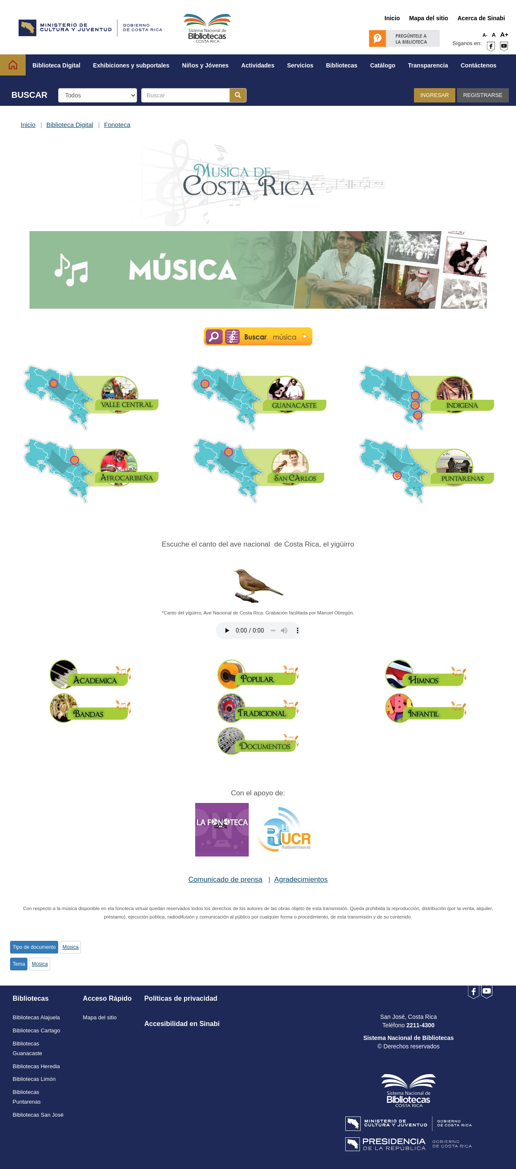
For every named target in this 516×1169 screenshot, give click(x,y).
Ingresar (434, 95)
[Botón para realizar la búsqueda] (238, 95)
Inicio (28, 124)
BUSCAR (29, 95)
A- (485, 35)
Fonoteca (117, 124)
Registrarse (483, 95)
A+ (504, 34)
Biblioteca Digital (69, 124)
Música (70, 947)
